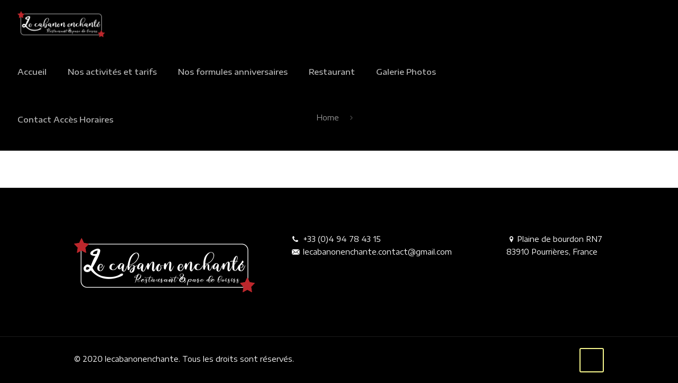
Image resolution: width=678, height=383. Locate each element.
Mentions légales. (327, 358)
